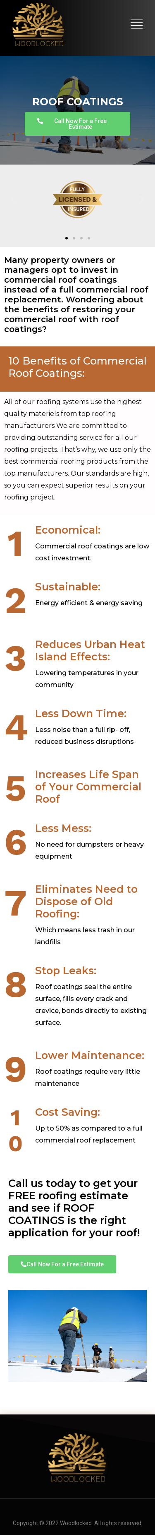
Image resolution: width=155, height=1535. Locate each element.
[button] (13, 199)
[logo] (39, 24)
